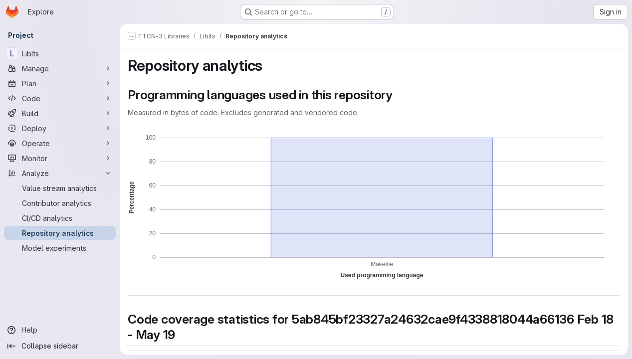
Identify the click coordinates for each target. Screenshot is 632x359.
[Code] (60, 98)
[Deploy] (60, 128)
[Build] (60, 113)
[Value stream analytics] (60, 188)
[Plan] (60, 83)
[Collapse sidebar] (60, 346)
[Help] (60, 330)
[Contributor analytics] (60, 203)
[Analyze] (60, 173)
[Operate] (60, 143)
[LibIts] (60, 53)
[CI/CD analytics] (60, 218)
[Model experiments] (60, 248)
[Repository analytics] (60, 233)
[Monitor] (60, 158)
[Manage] (60, 68)
